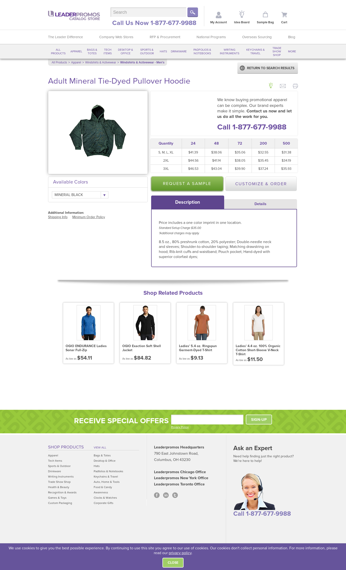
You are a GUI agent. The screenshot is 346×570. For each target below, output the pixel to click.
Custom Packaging (60, 503)
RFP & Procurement (165, 37)
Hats (163, 51)
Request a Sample (187, 183)
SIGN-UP (259, 419)
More (292, 51)
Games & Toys (57, 497)
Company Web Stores (116, 37)
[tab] (187, 202)
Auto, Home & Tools (107, 482)
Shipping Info (58, 217)
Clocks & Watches (105, 497)
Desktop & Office (125, 51)
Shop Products (66, 447)
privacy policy (180, 553)
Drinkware (179, 51)
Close (173, 563)
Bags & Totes (92, 51)
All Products (58, 51)
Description (187, 202)
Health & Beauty (58, 487)
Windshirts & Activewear (100, 62)
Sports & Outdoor (147, 51)
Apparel (76, 51)
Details (260, 204)
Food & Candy (103, 487)
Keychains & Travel (255, 51)
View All (100, 447)
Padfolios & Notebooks (202, 51)
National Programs (211, 37)
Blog (291, 37)
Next (295, 334)
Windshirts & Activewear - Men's (142, 62)
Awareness (101, 492)
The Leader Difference (65, 37)
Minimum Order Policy (88, 217)
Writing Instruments (229, 51)
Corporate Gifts (103, 503)
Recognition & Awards (62, 492)
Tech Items (108, 51)
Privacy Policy (180, 427)
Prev (50, 334)
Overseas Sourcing (257, 37)
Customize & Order (261, 183)
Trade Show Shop (276, 51)
